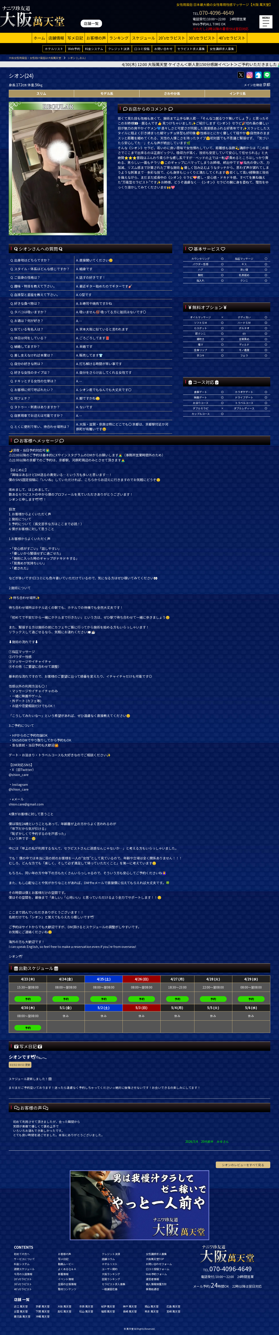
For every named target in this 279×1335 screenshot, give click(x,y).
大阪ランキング (111, 1274)
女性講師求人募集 (222, 49)
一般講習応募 (109, 1289)
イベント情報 (66, 1279)
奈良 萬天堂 (86, 1306)
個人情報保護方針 (156, 1284)
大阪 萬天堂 (64, 1306)
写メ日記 (75, 38)
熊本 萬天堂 (151, 1311)
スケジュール (143, 38)
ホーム (39, 38)
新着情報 (63, 1274)
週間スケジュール (24, 1269)
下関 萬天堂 (42, 1311)
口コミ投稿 (142, 49)
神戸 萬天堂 (130, 1306)
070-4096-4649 (216, 12)
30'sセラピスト (202, 38)
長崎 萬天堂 (130, 1311)
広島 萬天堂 (173, 1306)
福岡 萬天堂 (108, 1311)
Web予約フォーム (156, 1274)
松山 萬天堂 (86, 1311)
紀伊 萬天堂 (108, 1306)
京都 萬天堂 (42, 1306)
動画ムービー (66, 1264)
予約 (28, 999)
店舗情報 (56, 38)
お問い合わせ (163, 49)
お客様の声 (96, 38)
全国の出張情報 (67, 1284)
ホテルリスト (54, 49)
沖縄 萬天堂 (42, 1316)
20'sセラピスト (171, 38)
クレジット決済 (118, 49)
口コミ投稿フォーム (157, 1269)
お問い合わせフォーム (159, 1264)
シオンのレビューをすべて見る (243, 1165)
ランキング (119, 38)
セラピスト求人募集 (191, 49)
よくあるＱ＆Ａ (67, 1269)
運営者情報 (152, 1279)
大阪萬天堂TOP (155, 1259)
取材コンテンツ (67, 1289)
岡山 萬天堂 (151, 1306)
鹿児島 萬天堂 (22, 1316)
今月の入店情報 (23, 1274)
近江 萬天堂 (21, 1306)
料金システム (94, 49)
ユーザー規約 (109, 1269)
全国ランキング (111, 1279)
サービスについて (24, 1259)
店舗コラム (108, 1259)
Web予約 (74, 49)
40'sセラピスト (232, 38)
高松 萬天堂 (64, 1311)
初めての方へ (22, 1254)
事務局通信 (152, 1289)
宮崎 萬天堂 (173, 1311)
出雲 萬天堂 (21, 1311)
